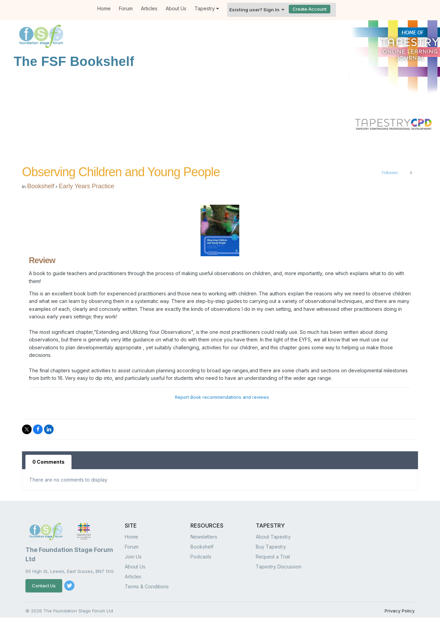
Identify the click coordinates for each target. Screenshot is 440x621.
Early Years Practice (86, 186)
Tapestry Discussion (278, 566)
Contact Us (44, 585)
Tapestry (207, 8)
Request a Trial (273, 557)
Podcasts (200, 557)
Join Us (133, 557)
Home (104, 8)
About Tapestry (273, 537)
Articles (149, 8)
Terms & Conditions (147, 586)
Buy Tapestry (271, 547)
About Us (176, 8)
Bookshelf (40, 186)
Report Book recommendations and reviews (222, 397)
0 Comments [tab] (48, 462)
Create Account (310, 9)
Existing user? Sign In (256, 9)
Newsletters (203, 537)
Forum (126, 8)
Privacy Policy (400, 610)
